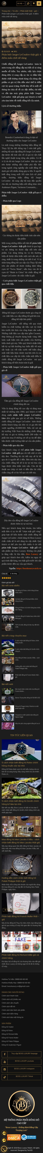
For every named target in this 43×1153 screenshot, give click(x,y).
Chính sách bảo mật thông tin (12, 1019)
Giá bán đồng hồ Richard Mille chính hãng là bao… (26, 601)
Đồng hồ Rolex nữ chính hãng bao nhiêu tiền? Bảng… (28, 610)
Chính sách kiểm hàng (10, 1015)
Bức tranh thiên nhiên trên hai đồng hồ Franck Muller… (27, 691)
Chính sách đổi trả (8, 1008)
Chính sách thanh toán (10, 997)
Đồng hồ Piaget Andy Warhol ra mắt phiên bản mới (26, 709)
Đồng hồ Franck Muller (10, 1040)
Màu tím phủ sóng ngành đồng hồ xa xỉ (27, 725)
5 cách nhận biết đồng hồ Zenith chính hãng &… (27, 652)
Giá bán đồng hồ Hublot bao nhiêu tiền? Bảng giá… (27, 619)
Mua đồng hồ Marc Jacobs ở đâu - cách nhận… (27, 660)
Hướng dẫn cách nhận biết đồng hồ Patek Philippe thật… (26, 669)
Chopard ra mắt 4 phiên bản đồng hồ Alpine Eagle (26, 717)
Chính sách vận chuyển (10, 1005)
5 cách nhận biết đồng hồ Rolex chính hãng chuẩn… (27, 643)
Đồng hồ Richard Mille (10, 1036)
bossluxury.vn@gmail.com (18, 987)
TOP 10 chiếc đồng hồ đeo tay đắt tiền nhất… (27, 627)
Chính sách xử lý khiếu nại (11, 1001)
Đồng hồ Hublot (7, 1029)
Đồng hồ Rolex (7, 1032)
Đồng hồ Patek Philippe (10, 1043)
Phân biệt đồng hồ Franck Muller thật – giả (27, 677)
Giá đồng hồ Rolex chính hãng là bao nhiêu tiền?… (27, 593)
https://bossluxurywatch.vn (28, 568)
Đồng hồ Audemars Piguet (11, 1047)
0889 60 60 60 (21, 980)
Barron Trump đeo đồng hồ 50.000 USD (27, 699)
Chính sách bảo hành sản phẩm (13, 1012)
